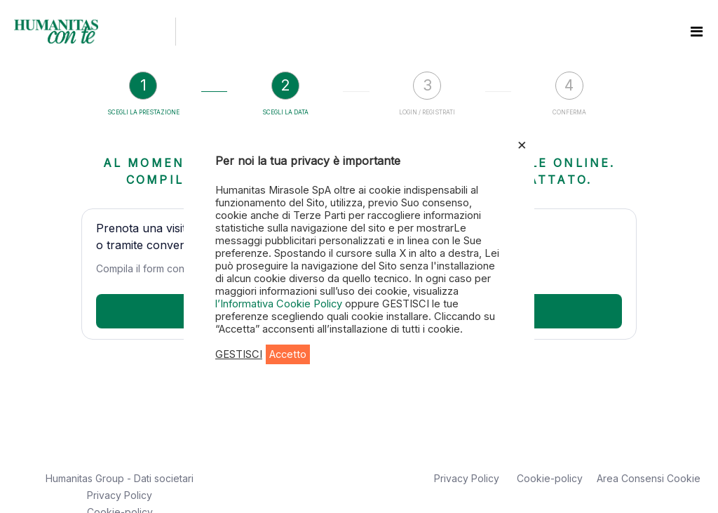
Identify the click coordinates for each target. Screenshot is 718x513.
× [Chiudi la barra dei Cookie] (522, 144)
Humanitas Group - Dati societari (120, 478)
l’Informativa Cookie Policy (280, 304)
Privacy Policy (119, 495)
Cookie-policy (550, 478)
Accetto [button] (287, 354)
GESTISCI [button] (238, 354)
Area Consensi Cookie (648, 478)
